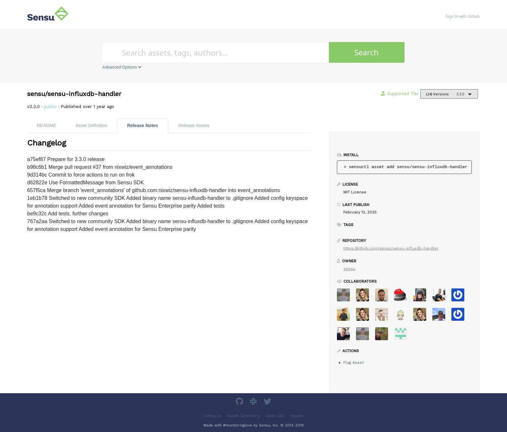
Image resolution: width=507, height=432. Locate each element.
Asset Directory (243, 415)
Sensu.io (212, 415)
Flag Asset (353, 362)
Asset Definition (91, 125)
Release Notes (142, 125)
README (46, 125)
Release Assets (194, 125)
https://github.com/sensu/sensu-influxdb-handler (390, 248)
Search (366, 52)
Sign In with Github (463, 16)
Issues (297, 415)
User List (275, 415)
